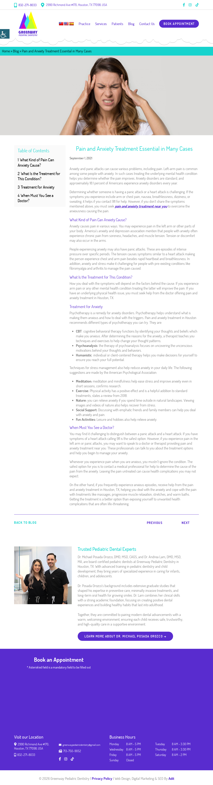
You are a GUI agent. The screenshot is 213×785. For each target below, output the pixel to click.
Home (6, 51)
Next (186, 523)
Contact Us (146, 24)
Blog (131, 24)
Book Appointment (179, 24)
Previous (155, 523)
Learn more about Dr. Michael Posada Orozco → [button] (126, 636)
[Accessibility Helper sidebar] (5, 34)
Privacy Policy (102, 778)
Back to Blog (25, 522)
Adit (171, 778)
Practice (84, 24)
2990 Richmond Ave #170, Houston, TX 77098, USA (74, 5)
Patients (117, 24)
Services (100, 24)
